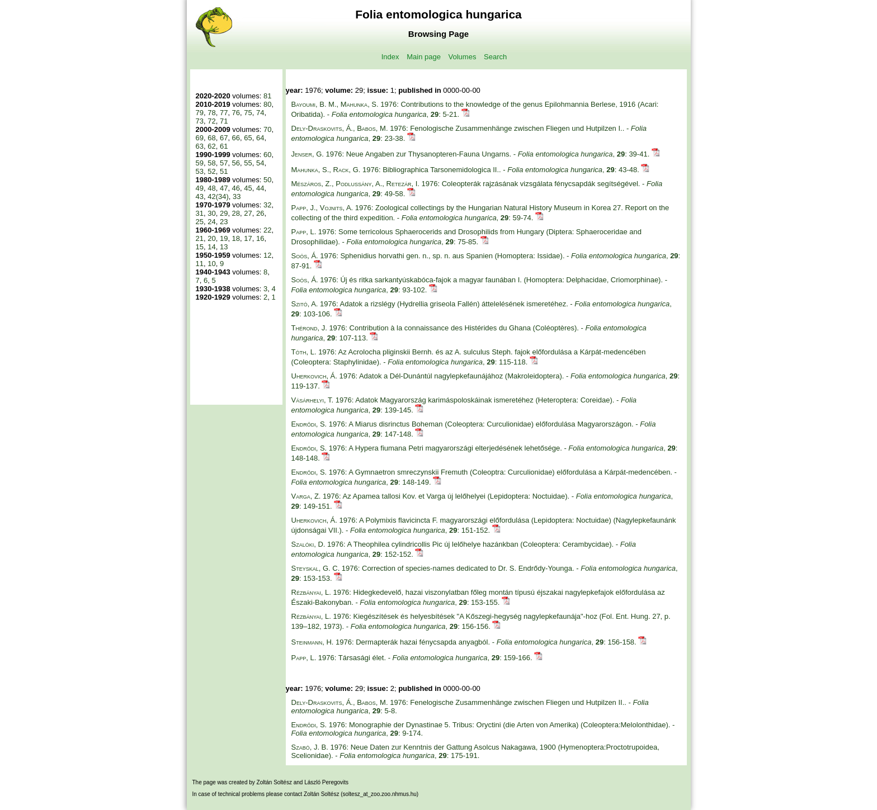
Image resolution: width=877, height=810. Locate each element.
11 (200, 263)
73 (200, 121)
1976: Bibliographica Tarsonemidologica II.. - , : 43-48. (466, 169)
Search (495, 57)
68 (211, 138)
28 (236, 213)
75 (248, 112)
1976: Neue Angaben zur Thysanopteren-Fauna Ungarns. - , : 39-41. (471, 154)
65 (248, 138)
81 (267, 96)
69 (200, 138)
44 (260, 188)
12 (267, 255)
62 (211, 146)
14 (211, 247)
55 (248, 163)
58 (211, 163)
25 (200, 221)
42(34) (218, 196)
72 (211, 121)
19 (224, 238)
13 (224, 247)
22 (267, 230)
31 (200, 213)
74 (260, 112)
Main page (424, 57)
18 (236, 238)
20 (211, 238)
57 (224, 163)
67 (224, 138)
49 (200, 188)
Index (390, 57)
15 (200, 247)
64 (260, 138)
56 (236, 163)
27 (248, 213)
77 (224, 112)
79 (200, 112)
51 (224, 171)
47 (224, 188)
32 (267, 205)
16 (260, 238)
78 (211, 112)
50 (267, 180)
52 (211, 171)
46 (236, 188)
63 (200, 146)
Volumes (463, 57)
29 (224, 213)
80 (267, 104)
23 (224, 221)
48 (211, 188)
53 (200, 171)
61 (224, 146)
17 (248, 238)
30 (211, 213)
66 (236, 138)
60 (267, 154)
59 (200, 163)
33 (237, 196)
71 (224, 121)
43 (200, 196)
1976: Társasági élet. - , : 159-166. (413, 657)
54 (260, 163)
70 (267, 129)
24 (211, 221)
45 (248, 188)
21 (200, 238)
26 (260, 213)
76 (236, 112)
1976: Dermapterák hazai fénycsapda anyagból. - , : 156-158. (465, 642)
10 (211, 263)
